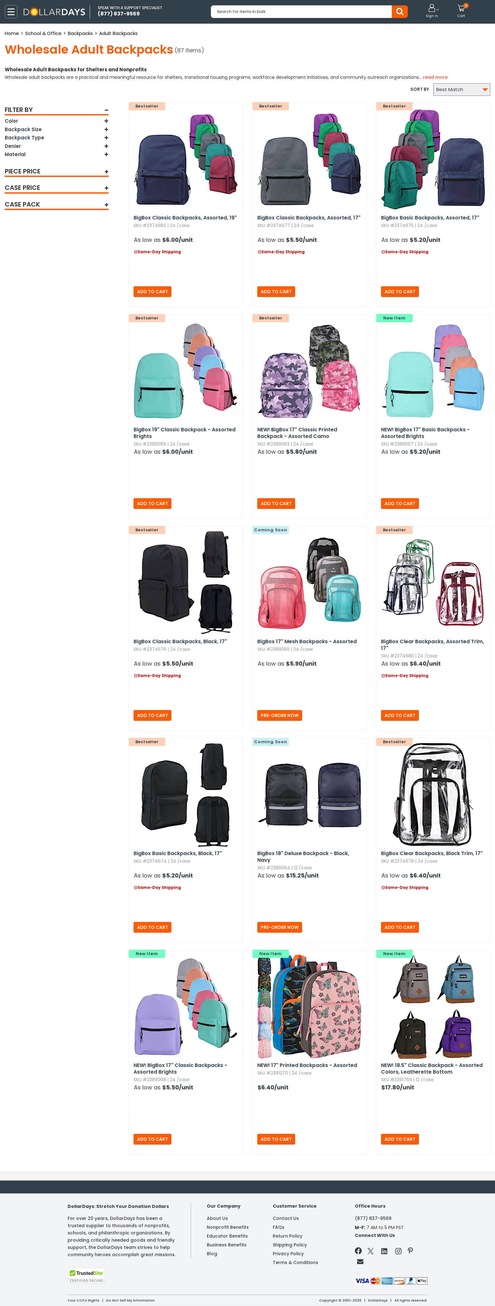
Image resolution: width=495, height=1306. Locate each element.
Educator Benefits (227, 1236)
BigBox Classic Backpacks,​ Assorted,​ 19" (185, 217)
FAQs (278, 1227)
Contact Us (286, 1218)
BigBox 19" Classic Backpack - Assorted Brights (185, 433)
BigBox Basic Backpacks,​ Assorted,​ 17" (430, 217)
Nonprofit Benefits (228, 1227)
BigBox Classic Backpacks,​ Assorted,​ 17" (309, 217)
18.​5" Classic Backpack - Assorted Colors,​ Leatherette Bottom (432, 1068)
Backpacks (80, 33)
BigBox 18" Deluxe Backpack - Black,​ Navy (303, 856)
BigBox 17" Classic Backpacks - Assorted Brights (180, 1068)
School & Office (43, 33)
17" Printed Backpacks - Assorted (307, 1065)
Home (12, 33)
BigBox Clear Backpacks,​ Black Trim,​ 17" (432, 853)
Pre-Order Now (280, 715)
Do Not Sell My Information (130, 1300)
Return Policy (287, 1236)
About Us (217, 1218)
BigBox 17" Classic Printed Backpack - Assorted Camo (297, 433)
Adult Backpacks (118, 33)
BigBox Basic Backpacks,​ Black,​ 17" (178, 853)
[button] (432, 11)
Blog (212, 1254)
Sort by (419, 89)
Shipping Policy (290, 1245)
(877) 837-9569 (373, 1218)
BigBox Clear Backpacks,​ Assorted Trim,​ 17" (432, 644)
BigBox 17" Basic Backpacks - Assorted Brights (425, 433)
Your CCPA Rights (83, 1300)
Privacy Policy (288, 1254)
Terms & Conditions (295, 1262)
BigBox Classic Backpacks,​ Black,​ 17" (180, 641)
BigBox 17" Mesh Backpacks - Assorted (307, 641)
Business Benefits (227, 1245)
